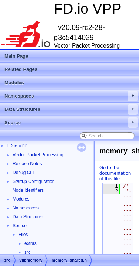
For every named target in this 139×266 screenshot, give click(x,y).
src (27, 252)
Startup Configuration (33, 181)
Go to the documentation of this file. (115, 173)
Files (23, 234)
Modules (14, 82)
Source (71, 122)
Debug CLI (23, 172)
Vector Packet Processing (38, 154)
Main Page (16, 56)
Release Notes (27, 163)
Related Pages (20, 69)
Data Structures (71, 109)
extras (30, 243)
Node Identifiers (28, 190)
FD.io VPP (17, 146)
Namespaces (71, 96)
